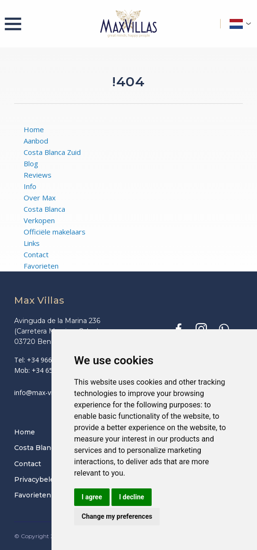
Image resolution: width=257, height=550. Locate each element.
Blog (31, 163)
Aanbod (36, 140)
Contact (36, 254)
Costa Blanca (44, 209)
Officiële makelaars (55, 231)
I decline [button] (131, 497)
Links (32, 243)
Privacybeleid (37, 479)
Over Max (40, 197)
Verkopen (39, 220)
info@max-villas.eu (42, 392)
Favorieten (41, 265)
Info (30, 186)
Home (34, 129)
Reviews (37, 175)
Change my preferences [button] (117, 516)
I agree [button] (92, 497)
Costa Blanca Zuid (52, 152)
